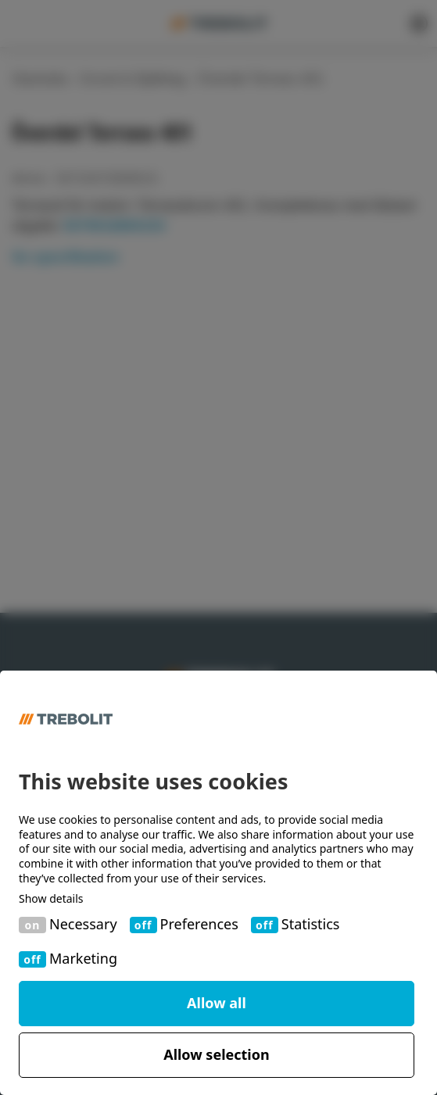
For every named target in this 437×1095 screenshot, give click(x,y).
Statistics (310, 924)
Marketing (83, 959)
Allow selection (216, 1054)
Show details (51, 898)
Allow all (216, 1002)
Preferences (199, 924)
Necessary (83, 924)
